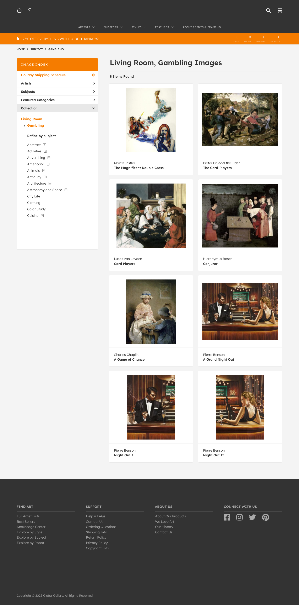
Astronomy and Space (44, 190)
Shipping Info (96, 532)
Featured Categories (58, 100)
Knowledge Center (31, 527)
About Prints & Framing (202, 27)
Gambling (35, 125)
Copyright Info (97, 548)
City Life (33, 196)
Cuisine (32, 215)
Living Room (31, 119)
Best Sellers (26, 521)
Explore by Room (30, 543)
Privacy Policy (97, 543)
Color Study (36, 209)
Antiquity (34, 177)
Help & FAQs (95, 516)
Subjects (58, 91)
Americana (35, 164)
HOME (21, 49)
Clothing (33, 203)
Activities (34, 151)
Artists (58, 83)
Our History (164, 527)
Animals (33, 170)
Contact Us (94, 521)
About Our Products (170, 516)
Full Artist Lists (28, 516)
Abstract (34, 145)
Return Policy (96, 537)
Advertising (36, 158)
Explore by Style (29, 532)
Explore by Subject (31, 537)
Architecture (36, 183)
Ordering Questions (101, 527)
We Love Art (164, 521)
